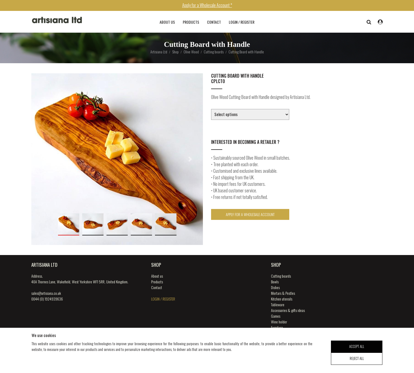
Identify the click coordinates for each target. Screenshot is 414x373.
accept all (356, 349)
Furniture (277, 327)
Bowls (275, 281)
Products (191, 22)
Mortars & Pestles (283, 293)
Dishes (275, 287)
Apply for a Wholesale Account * (207, 5)
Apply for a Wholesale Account (250, 214)
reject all (357, 361)
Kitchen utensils (281, 299)
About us (167, 22)
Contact (214, 22)
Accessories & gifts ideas (288, 310)
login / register (241, 22)
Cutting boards (281, 276)
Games (275, 316)
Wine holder (279, 322)
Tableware (277, 304)
